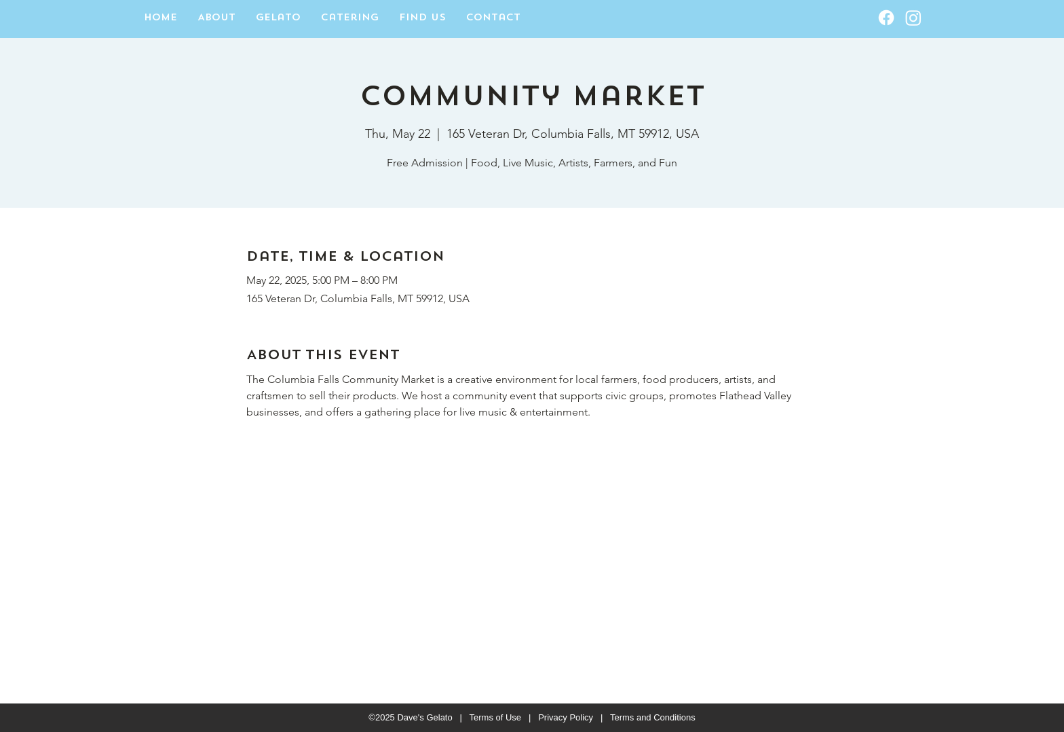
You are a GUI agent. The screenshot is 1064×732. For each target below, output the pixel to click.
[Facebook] (886, 17)
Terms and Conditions (653, 717)
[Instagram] (913, 17)
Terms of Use (496, 717)
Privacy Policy (565, 717)
